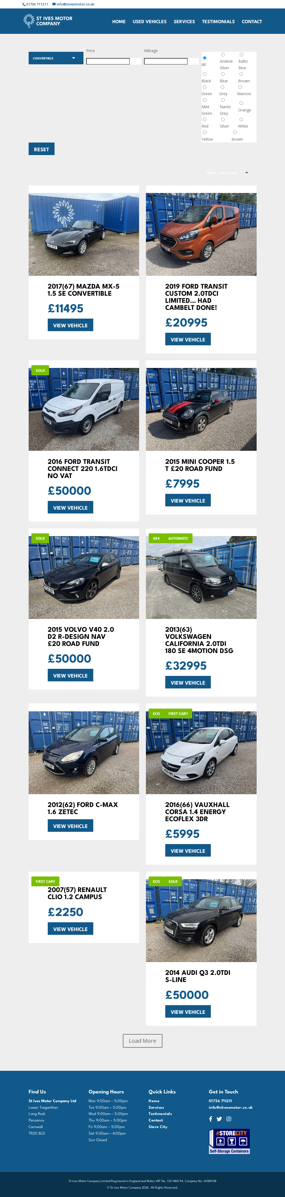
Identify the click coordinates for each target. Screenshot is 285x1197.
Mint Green (207, 110)
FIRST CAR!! (178, 713)
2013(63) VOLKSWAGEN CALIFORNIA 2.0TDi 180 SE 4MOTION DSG (199, 639)
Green (207, 93)
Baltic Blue (243, 64)
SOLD (40, 370)
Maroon (244, 93)
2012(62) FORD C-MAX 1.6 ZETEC (83, 807)
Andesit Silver (226, 64)
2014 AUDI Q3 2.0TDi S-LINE (197, 975)
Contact (252, 22)
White (243, 126)
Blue (224, 80)
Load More (142, 1040)
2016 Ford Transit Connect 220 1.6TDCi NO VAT (83, 467)
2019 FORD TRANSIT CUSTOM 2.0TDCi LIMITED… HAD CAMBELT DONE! (196, 296)
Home (119, 22)
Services (184, 22)
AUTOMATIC (178, 538)
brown (237, 139)
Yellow (207, 139)
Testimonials (218, 22)
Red (205, 126)
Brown (244, 80)
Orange (244, 110)
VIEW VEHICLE (70, 325)
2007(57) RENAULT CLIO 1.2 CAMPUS (77, 892)
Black (206, 80)
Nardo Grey (225, 110)
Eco (156, 713)
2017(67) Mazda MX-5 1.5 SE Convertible (83, 289)
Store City (158, 1126)
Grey (223, 93)
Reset (41, 148)
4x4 (156, 538)
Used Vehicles (150, 22)
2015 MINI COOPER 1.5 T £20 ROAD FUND (200, 464)
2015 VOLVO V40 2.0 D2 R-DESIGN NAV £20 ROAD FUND (81, 635)
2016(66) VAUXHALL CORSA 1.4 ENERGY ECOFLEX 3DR (197, 811)
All (204, 64)
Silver (224, 126)
